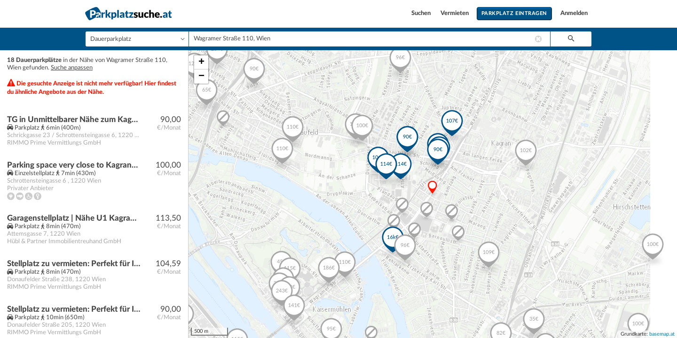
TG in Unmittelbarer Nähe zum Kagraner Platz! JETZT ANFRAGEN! (73, 119)
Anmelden (574, 13)
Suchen (421, 13)
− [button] (201, 76)
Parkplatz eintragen (514, 13)
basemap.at (662, 334)
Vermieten (455, 13)
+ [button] (201, 62)
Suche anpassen (72, 68)
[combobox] (370, 39)
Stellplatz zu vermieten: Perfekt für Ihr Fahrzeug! (73, 264)
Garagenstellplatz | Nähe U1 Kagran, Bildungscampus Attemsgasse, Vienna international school (73, 218)
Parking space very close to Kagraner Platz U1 (73, 165)
